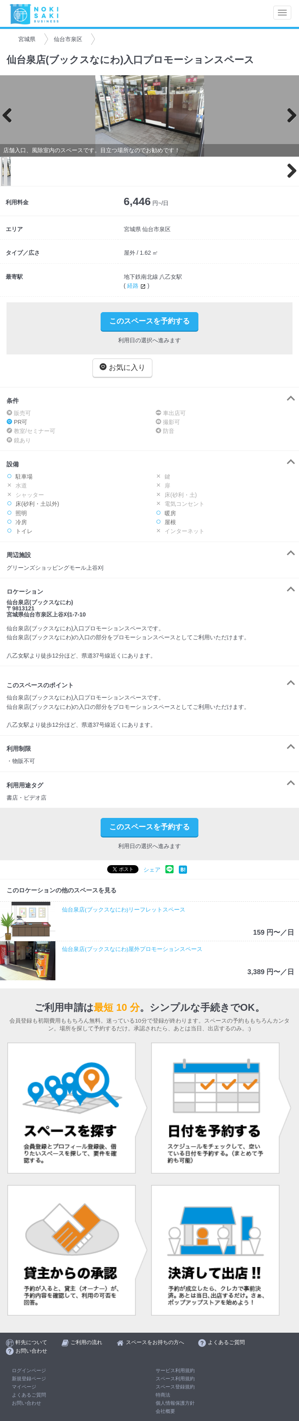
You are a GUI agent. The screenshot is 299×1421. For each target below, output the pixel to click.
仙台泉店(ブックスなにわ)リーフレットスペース (123, 910)
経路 (137, 285)
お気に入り (122, 367)
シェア (151, 870)
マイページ (24, 1387)
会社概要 (165, 1411)
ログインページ (29, 1370)
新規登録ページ (29, 1379)
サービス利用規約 (175, 1370)
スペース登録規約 (175, 1387)
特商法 (163, 1395)
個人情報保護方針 (175, 1403)
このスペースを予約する (149, 321)
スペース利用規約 (175, 1379)
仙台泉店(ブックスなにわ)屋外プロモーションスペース (132, 949)
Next (289, 116)
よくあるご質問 (29, 1395)
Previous (10, 116)
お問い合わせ (26, 1403)
